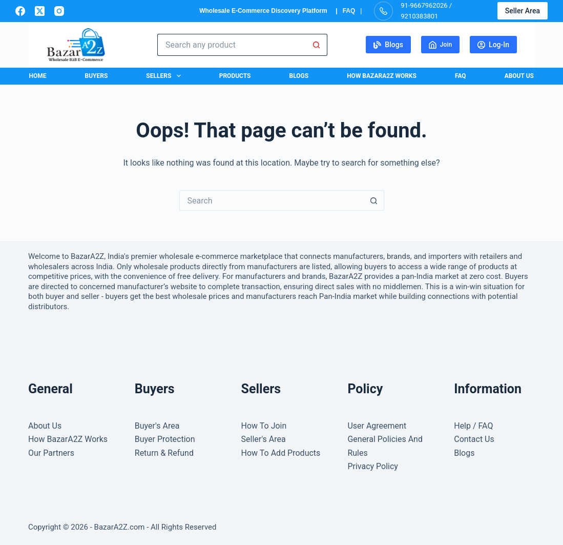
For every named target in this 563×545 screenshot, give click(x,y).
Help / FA (470, 426)
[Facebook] (20, 11)
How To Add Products (281, 453)
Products (235, 75)
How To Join (264, 426)
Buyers (96, 75)
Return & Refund (164, 453)
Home (38, 75)
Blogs (388, 45)
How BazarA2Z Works (381, 75)
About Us (519, 75)
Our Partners (51, 453)
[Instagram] (59, 11)
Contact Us (474, 439)
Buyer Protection (165, 439)
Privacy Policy (372, 466)
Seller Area (522, 11)
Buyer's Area (157, 426)
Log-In (493, 45)
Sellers (165, 76)
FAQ (349, 10)
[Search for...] (231, 45)
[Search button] (316, 45)
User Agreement (376, 426)
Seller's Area (263, 439)
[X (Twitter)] (40, 11)
